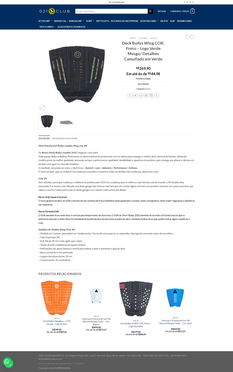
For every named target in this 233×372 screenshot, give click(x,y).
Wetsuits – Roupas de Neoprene (117, 20)
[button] (7, 361)
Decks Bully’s (55, 152)
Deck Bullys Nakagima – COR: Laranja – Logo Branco (57, 322)
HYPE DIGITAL (63, 368)
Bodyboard (149, 20)
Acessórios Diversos (71, 26)
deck (79, 241)
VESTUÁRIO (47, 26)
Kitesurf (45, 20)
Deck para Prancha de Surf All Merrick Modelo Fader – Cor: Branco (96, 322)
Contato (79, 363)
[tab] (44, 138)
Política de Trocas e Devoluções (55, 363)
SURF (90, 20)
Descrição (44, 138)
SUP (172, 20)
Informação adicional (65, 138)
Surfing (143, 38)
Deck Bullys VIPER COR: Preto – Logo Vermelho (135, 325)
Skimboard (184, 20)
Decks (153, 38)
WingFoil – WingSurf (69, 20)
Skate (164, 20)
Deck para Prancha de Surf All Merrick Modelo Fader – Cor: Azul (175, 322)
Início (133, 38)
